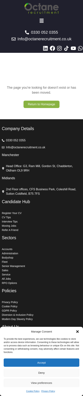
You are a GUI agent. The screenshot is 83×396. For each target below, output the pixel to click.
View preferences (41, 382)
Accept (41, 362)
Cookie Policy (32, 391)
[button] (77, 331)
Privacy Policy (48, 391)
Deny (41, 372)
